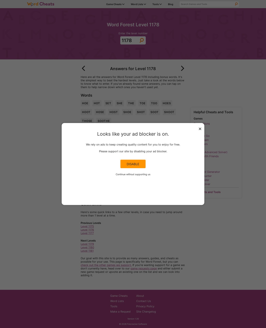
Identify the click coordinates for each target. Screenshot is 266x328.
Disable (133, 164)
